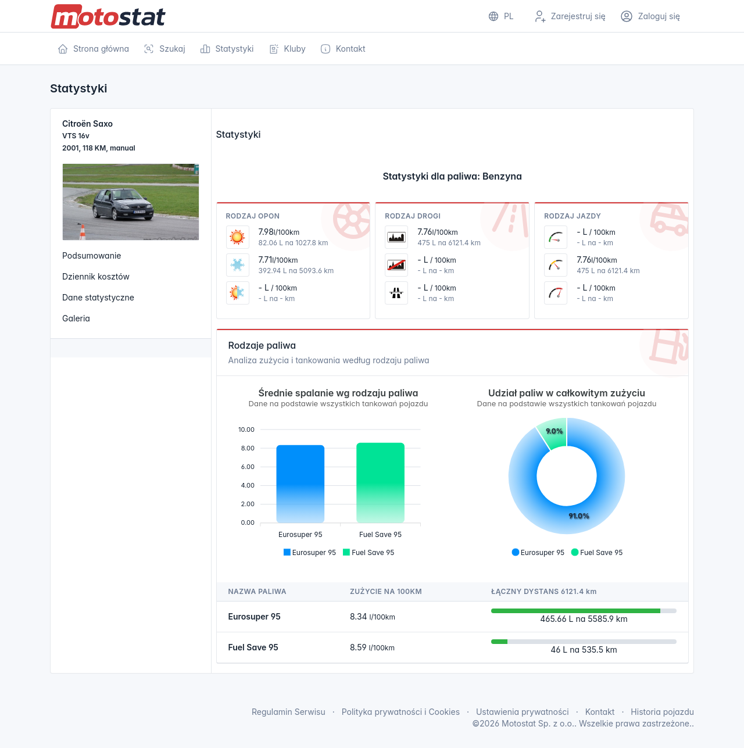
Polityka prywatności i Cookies (401, 712)
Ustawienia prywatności (522, 712)
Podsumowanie (91, 255)
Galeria (76, 318)
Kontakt (600, 712)
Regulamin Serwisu (289, 712)
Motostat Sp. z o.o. (538, 723)
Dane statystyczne (98, 297)
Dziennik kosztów (96, 276)
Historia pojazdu (662, 712)
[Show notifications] (500, 16)
